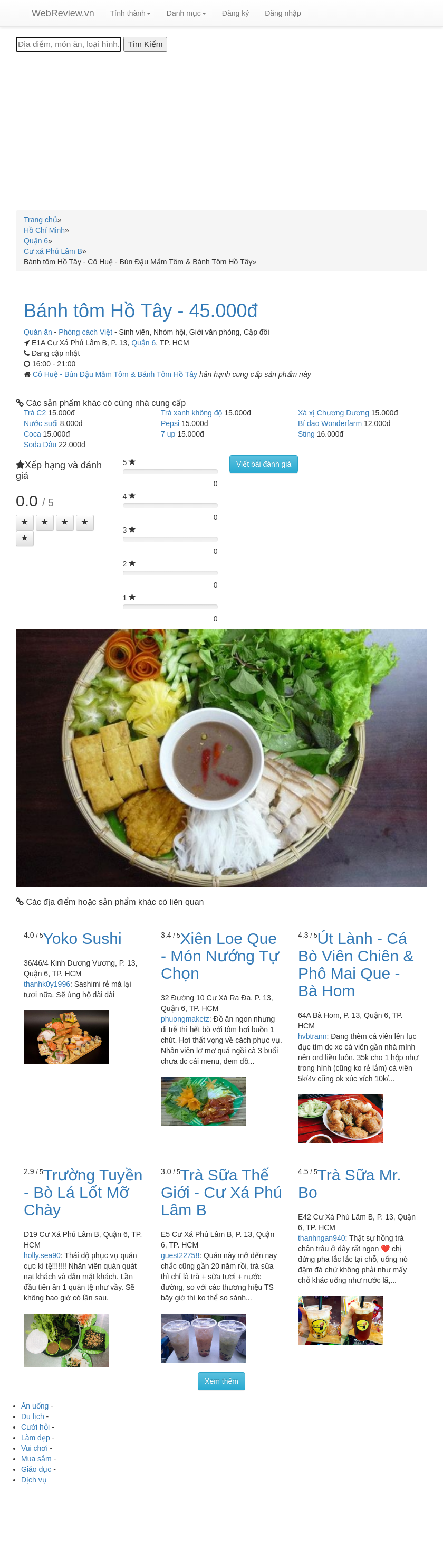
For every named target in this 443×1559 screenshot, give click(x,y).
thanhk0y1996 (47, 984)
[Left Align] (25, 523)
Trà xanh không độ (191, 413)
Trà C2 (35, 413)
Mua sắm (36, 1458)
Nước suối (41, 423)
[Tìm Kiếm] (145, 44)
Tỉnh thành (130, 13)
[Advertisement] (221, 131)
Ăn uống (35, 1406)
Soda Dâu (40, 444)
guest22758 (180, 1255)
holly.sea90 (42, 1255)
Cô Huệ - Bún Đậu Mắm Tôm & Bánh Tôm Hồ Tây (116, 374)
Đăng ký (235, 13)
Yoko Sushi (82, 938)
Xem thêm (221, 1381)
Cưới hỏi (35, 1427)
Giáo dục (36, 1469)
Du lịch (32, 1416)
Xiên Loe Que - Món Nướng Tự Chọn (220, 956)
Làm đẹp (35, 1437)
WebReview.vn (63, 13)
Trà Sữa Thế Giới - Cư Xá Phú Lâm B (221, 1192)
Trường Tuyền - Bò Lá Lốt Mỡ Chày (83, 1192)
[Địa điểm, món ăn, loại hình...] (68, 44)
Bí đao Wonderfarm (330, 423)
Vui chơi (34, 1448)
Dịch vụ (34, 1480)
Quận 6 (143, 342)
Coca (32, 434)
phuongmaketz (185, 1019)
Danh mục (186, 13)
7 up (168, 434)
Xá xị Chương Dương (333, 413)
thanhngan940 (321, 1238)
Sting (306, 434)
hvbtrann (312, 1036)
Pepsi (170, 423)
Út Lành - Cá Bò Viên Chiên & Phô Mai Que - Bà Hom (356, 964)
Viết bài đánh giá (263, 464)
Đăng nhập (283, 13)
